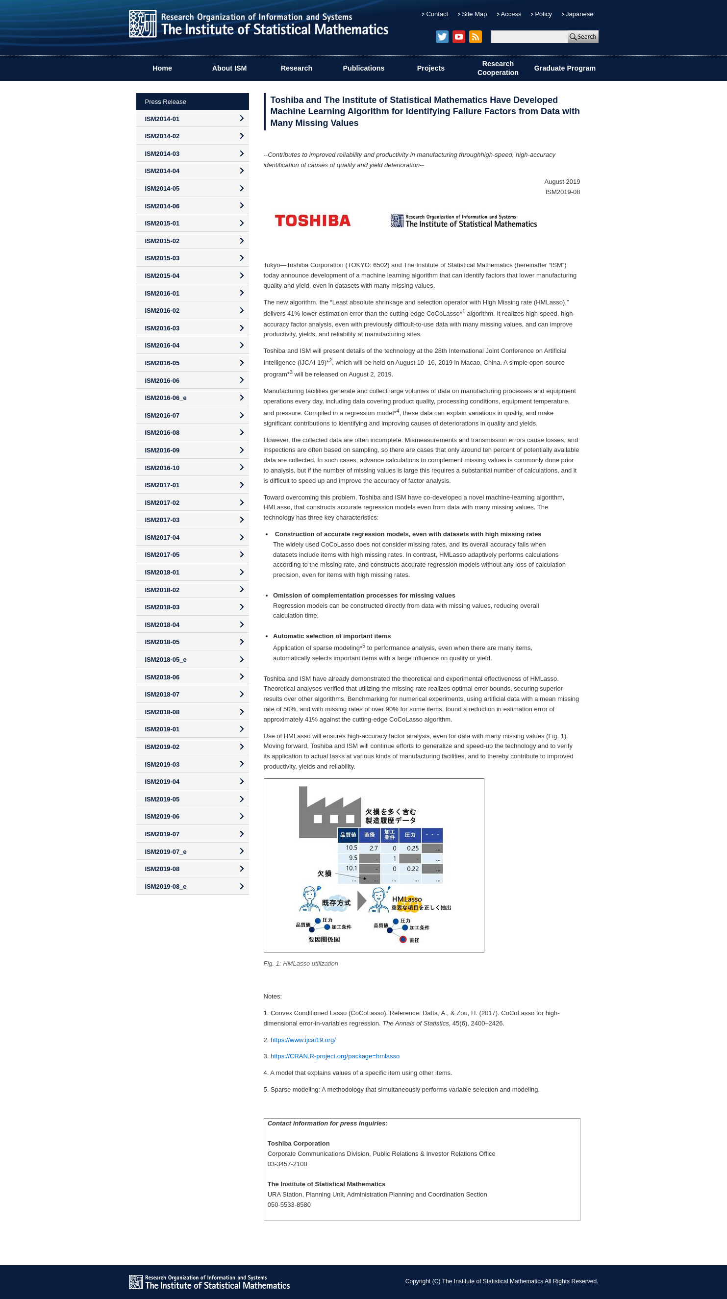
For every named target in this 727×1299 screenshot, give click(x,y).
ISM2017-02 (162, 502)
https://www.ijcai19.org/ (303, 1040)
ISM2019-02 (162, 746)
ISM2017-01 (162, 485)
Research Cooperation (498, 68)
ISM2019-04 (162, 781)
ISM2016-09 (162, 450)
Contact (437, 14)
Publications (364, 68)
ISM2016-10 (162, 468)
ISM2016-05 (162, 363)
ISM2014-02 (162, 136)
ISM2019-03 (162, 764)
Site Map (474, 14)
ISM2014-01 (162, 119)
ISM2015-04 (162, 275)
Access (511, 14)
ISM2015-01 (162, 223)
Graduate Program (565, 68)
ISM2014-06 (162, 206)
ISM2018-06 (162, 677)
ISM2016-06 (162, 380)
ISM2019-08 (162, 869)
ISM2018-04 (162, 624)
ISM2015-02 (162, 241)
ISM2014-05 (162, 188)
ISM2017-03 (162, 520)
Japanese (579, 14)
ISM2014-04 (162, 171)
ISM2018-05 (162, 642)
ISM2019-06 (162, 816)
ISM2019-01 (162, 729)
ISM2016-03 (162, 328)
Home (162, 68)
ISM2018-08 (162, 712)
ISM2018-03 (162, 607)
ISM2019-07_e (166, 851)
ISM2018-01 (162, 572)
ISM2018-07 (162, 694)
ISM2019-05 (162, 799)
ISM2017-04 (162, 537)
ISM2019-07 (162, 834)
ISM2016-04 (162, 345)
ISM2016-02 (162, 310)
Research (296, 68)
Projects (431, 68)
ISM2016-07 (162, 415)
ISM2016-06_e (166, 397)
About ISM (229, 68)
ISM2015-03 (162, 258)
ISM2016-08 (162, 432)
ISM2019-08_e (166, 886)
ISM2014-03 (162, 153)
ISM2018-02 (162, 590)
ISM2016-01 (162, 293)
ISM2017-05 (162, 554)
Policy (543, 14)
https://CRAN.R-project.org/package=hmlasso (335, 1056)
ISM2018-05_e (166, 659)
